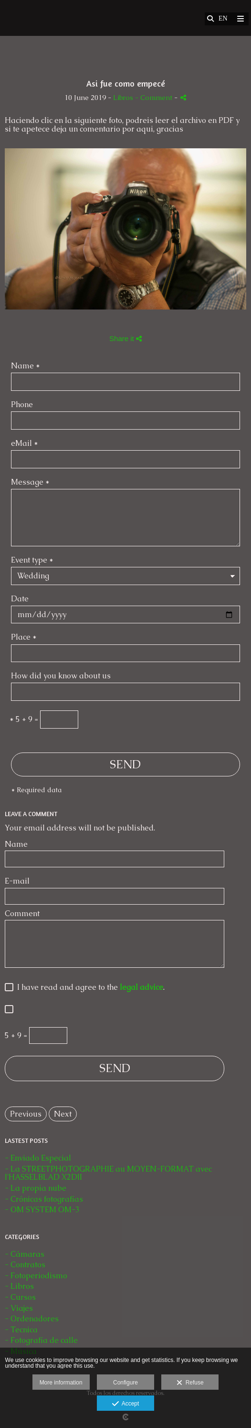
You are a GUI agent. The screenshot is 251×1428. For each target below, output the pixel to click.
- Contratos (25, 1265)
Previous (26, 1114)
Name (25, 366)
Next (63, 1114)
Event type (32, 560)
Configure (125, 1382)
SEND (125, 764)
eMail (24, 443)
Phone (22, 405)
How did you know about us (61, 676)
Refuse (190, 1383)
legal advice (141, 987)
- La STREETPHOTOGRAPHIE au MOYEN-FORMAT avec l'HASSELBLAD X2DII (108, 1173)
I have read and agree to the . (89, 987)
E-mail (17, 881)
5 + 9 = (24, 719)
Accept (125, 1404)
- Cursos (20, 1297)
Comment (22, 913)
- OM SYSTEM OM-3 (42, 1210)
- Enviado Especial (38, 1158)
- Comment (154, 97)
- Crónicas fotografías (44, 1199)
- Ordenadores (32, 1319)
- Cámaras (24, 1254)
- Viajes (19, 1308)
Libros (123, 97)
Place (24, 637)
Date (20, 599)
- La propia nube (35, 1188)
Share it (125, 338)
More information (61, 1382)
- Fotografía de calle (41, 1340)
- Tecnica (21, 1330)
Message (30, 482)
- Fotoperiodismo (36, 1276)
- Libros (19, 1286)
